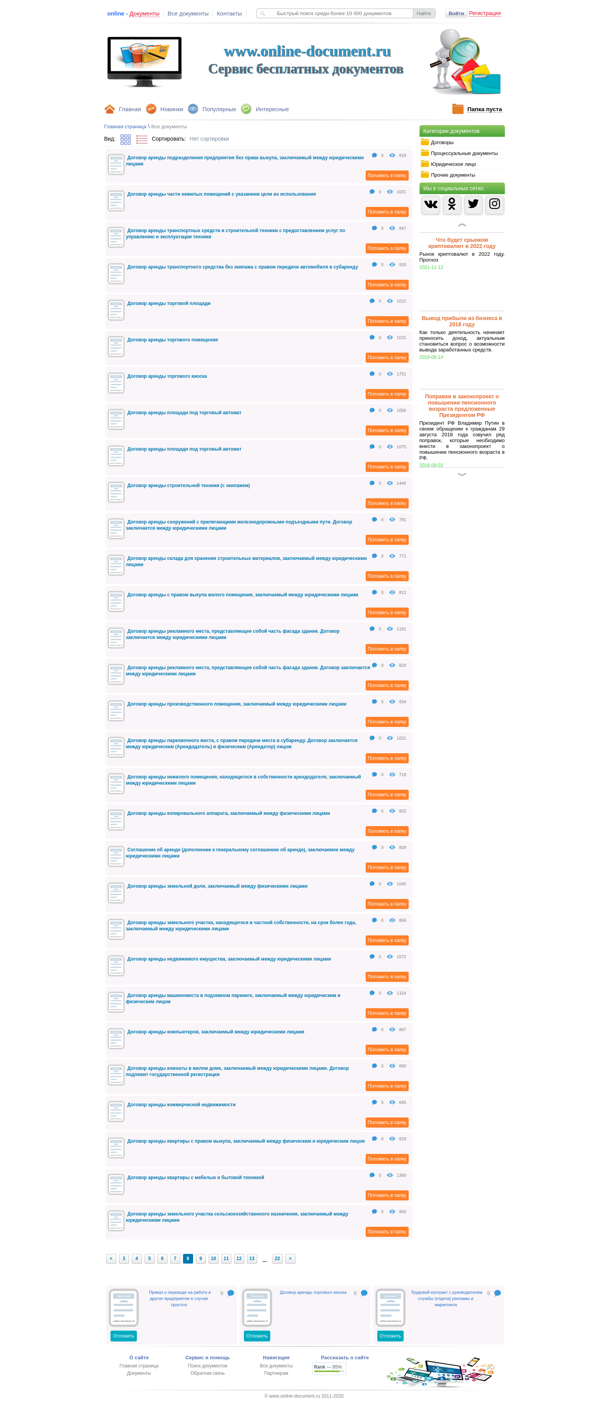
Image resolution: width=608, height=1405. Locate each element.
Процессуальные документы (459, 153)
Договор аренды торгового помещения (173, 340)
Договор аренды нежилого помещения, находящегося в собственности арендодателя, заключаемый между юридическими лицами (243, 780)
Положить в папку (387, 175)
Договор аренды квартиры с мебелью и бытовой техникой (196, 1177)
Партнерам (276, 1373)
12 (239, 1258)
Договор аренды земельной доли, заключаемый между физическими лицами (218, 886)
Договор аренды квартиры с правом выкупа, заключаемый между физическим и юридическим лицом (246, 1141)
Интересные (272, 109)
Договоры (437, 142)
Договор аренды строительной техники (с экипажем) (189, 485)
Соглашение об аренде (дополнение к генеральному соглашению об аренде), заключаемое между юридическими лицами (240, 853)
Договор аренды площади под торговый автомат (185, 412)
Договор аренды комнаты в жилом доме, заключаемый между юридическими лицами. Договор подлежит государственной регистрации (237, 1071)
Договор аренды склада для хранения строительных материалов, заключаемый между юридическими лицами (246, 561)
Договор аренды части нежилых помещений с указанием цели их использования (222, 194)
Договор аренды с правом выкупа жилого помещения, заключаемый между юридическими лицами (243, 594)
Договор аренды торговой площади (169, 303)
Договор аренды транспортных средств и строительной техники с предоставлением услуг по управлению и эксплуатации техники (235, 233)
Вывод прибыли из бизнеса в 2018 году (462, 321)
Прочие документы (447, 174)
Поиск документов (207, 1366)
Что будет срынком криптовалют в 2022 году (462, 243)
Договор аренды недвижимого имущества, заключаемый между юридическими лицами (229, 959)
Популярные (219, 109)
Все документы (188, 13)
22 (277, 1258)
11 (226, 1258)
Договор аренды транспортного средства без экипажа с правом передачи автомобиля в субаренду (243, 267)
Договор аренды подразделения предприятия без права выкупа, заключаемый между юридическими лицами (245, 161)
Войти (456, 13)
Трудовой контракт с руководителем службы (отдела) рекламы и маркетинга (446, 1298)
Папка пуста (484, 109)
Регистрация (485, 13)
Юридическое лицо (448, 164)
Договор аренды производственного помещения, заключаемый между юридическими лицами (237, 704)
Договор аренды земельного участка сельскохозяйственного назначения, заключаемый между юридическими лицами (237, 1217)
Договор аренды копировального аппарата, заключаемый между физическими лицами (229, 813)
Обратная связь (207, 1373)
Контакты (229, 13)
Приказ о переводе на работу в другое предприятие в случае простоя (180, 1298)
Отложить (124, 1336)
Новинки (172, 109)
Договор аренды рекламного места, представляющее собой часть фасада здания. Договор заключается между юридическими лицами (233, 634)
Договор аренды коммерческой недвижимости (182, 1104)
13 (251, 1258)
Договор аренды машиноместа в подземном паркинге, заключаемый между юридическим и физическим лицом (233, 998)
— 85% (328, 1367)
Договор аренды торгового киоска (167, 376)
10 (213, 1258)
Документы (139, 1373)
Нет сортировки (209, 139)
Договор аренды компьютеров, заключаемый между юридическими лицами (216, 1032)
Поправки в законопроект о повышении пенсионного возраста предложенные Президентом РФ (462, 405)
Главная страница (125, 126)
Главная (130, 109)
